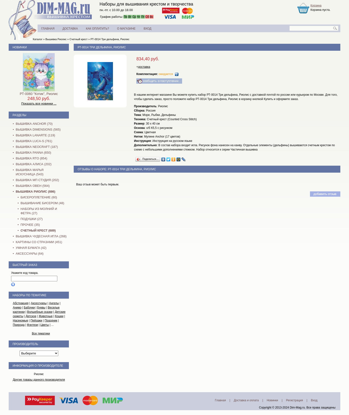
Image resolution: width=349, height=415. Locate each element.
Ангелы (54, 303)
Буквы (41, 307)
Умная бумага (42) (31, 248)
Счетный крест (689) (38, 230)
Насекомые (20, 320)
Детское (31, 316)
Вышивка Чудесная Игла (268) (41, 236)
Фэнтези (32, 325)
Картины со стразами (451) (39, 242)
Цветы (44, 325)
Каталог (37, 39)
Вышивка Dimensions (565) (38, 129)
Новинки (20, 47)
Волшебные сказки (39, 312)
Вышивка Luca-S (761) (34, 141)
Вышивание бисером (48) (42, 203)
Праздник (51, 320)
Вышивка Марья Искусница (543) (29, 172)
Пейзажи (36, 320)
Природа (19, 325)
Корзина (316, 5)
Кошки (59, 316)
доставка (144, 67)
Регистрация (294, 400)
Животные (46, 316)
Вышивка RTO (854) (31, 158)
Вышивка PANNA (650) (33, 152)
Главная (220, 400)
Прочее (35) (30, 224)
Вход (314, 400)
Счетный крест (78, 39)
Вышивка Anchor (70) (34, 124)
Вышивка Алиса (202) (34, 164)
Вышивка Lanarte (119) (35, 135)
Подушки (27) (31, 219)
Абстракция (20, 303)
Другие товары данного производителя (39, 379)
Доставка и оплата (246, 400)
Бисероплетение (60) (38, 197)
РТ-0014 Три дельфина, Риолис (110, 39)
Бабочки (29, 307)
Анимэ (17, 307)
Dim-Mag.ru (297, 407)
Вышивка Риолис (55, 39)
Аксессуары (39, 303)
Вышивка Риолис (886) (35, 191)
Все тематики (41, 333)
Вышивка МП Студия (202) (37, 180)
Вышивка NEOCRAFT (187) (37, 147)
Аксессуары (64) (29, 253)
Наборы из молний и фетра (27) (38, 211)
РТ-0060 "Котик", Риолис (39, 94)
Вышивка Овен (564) (33, 186)
